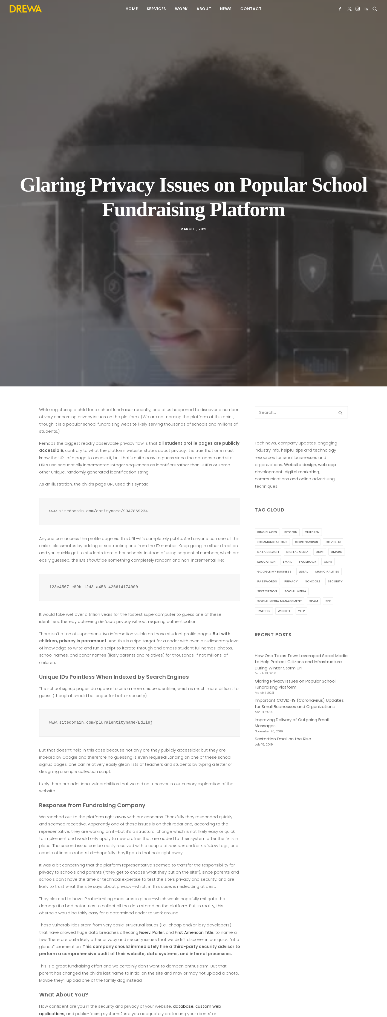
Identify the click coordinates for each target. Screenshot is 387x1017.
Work (181, 8)
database (183, 989)
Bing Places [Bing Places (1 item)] (267, 514)
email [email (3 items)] (287, 544)
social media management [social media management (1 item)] (279, 583)
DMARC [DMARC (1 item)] (336, 534)
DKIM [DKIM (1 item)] (320, 534)
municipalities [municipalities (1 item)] (327, 554)
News (226, 8)
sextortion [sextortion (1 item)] (267, 573)
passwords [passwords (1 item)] (267, 564)
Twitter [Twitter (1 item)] (263, 593)
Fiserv (145, 915)
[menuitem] (132, 9)
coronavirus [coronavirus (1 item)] (306, 524)
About (204, 8)
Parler (158, 915)
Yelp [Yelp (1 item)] (301, 593)
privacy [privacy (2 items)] (291, 564)
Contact (250, 8)
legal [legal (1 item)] (303, 554)
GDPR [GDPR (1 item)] (328, 544)
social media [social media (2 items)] (295, 573)
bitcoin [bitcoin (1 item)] (290, 514)
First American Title (194, 915)
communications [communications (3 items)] (272, 524)
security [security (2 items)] (335, 564)
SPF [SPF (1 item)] (328, 583)
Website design (300, 447)
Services (156, 8)
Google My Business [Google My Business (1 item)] (274, 554)
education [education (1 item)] (266, 544)
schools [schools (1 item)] (312, 564)
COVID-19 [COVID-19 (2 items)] (333, 524)
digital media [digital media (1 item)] (297, 534)
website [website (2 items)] (284, 593)
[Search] (301, 395)
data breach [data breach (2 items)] (268, 534)
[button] (340, 9)
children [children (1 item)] (312, 514)
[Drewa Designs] (26, 9)
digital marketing (302, 454)
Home (132, 8)
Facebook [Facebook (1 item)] (307, 544)
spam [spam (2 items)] (313, 583)
